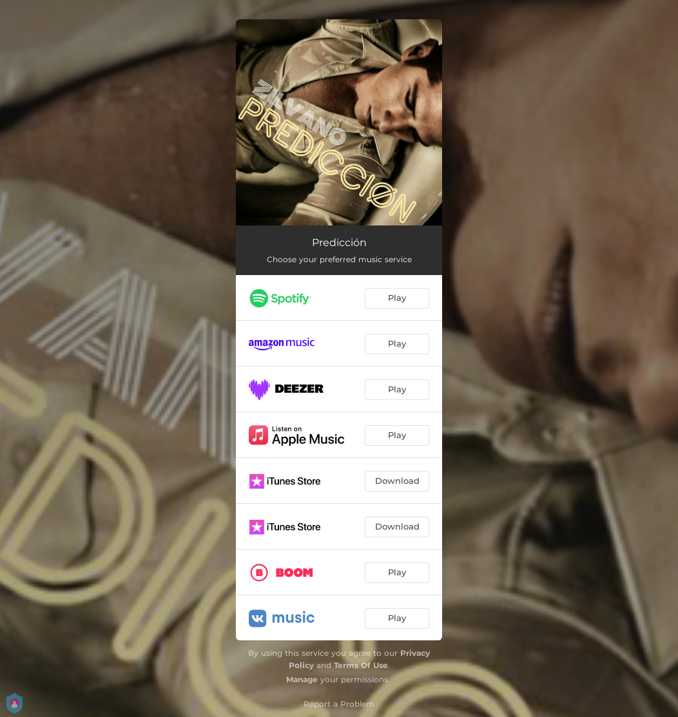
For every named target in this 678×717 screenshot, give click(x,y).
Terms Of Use (361, 665)
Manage (302, 679)
